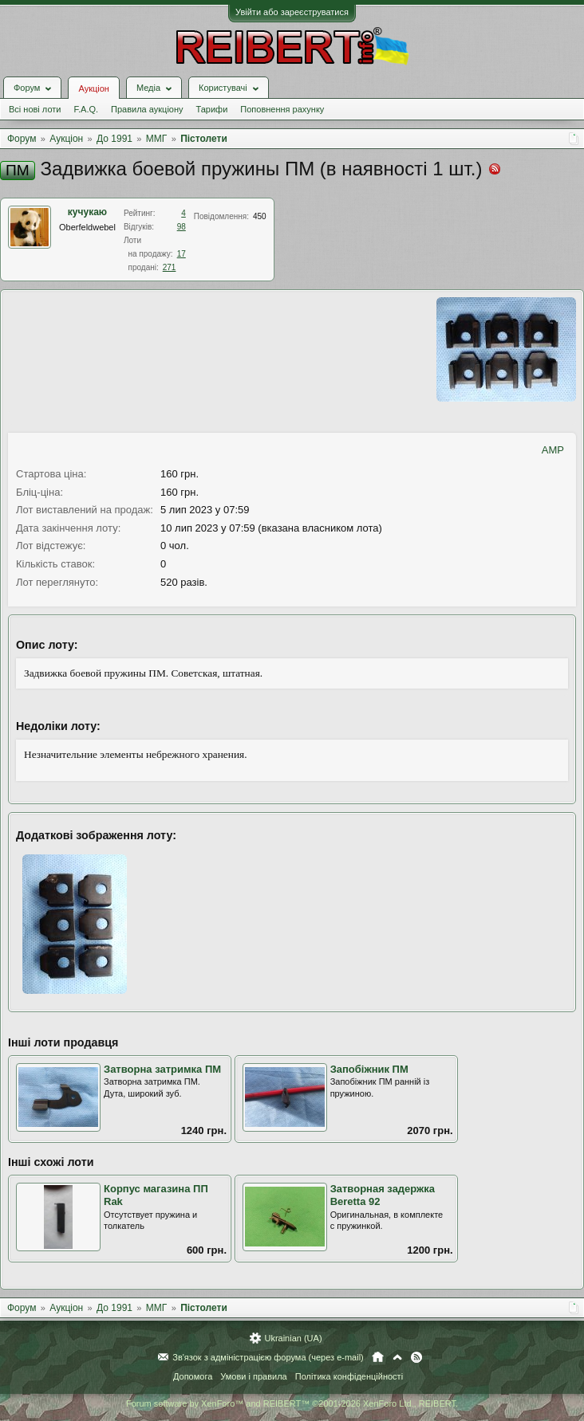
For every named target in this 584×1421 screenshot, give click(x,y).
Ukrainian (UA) (293, 1338)
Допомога (192, 1376)
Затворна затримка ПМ (162, 1069)
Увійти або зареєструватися (292, 12)
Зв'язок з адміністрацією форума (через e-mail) (268, 1357)
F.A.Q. (85, 109)
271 (169, 267)
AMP (553, 450)
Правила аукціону (147, 109)
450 (259, 216)
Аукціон (93, 88)
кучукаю (87, 212)
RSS (416, 1357)
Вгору (397, 1357)
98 (181, 226)
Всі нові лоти (35, 109)
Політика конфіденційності (349, 1376)
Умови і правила (253, 1376)
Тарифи (212, 109)
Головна (378, 1357)
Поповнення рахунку (282, 109)
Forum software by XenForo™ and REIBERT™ (292, 1403)
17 (181, 253)
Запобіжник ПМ (369, 1069)
